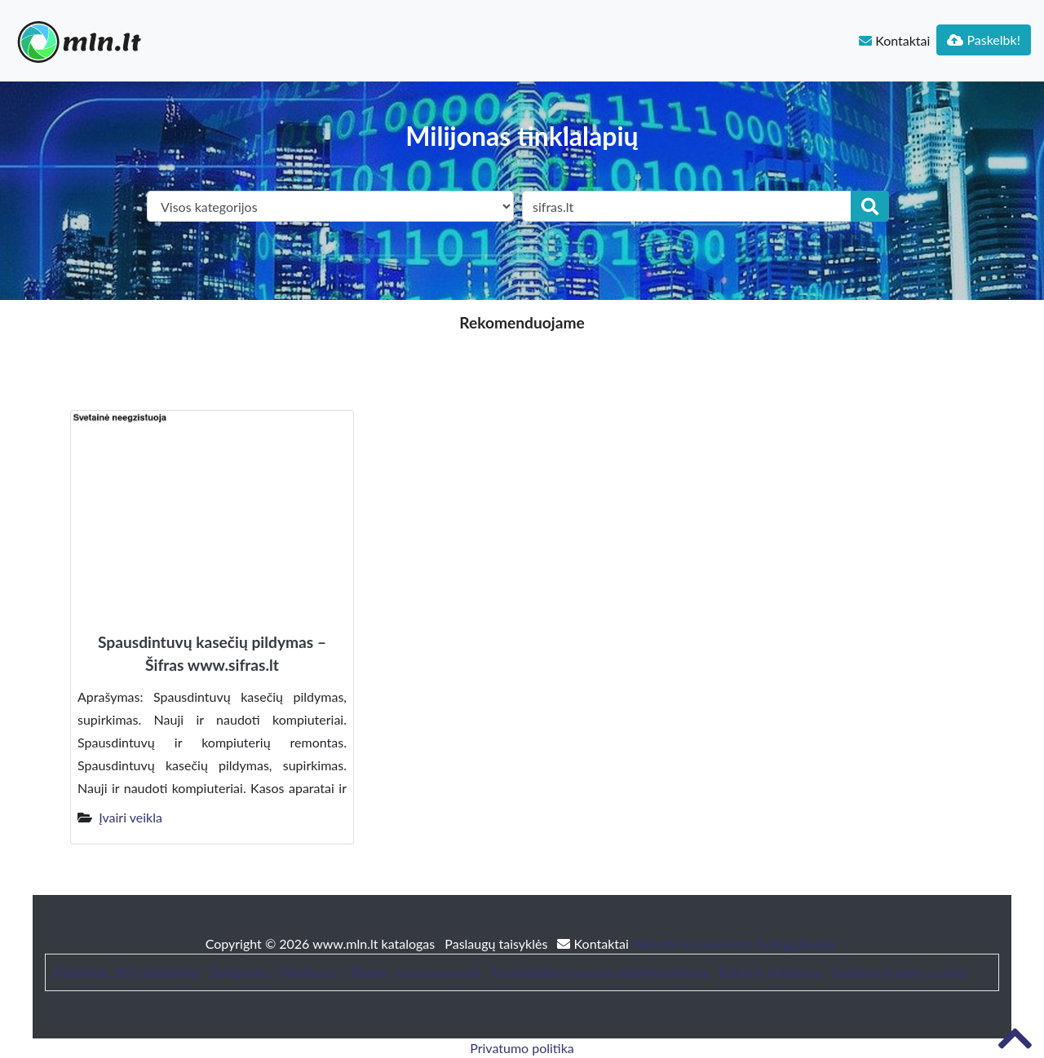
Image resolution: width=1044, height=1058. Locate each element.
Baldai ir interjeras (770, 972)
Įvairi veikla (130, 817)
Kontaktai (894, 40)
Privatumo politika (522, 1048)
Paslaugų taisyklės (498, 943)
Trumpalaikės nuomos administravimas (599, 972)
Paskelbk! (983, 39)
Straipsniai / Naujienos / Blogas (299, 972)
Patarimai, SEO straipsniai (126, 972)
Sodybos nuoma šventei (899, 972)
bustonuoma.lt (439, 972)
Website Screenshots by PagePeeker (735, 943)
